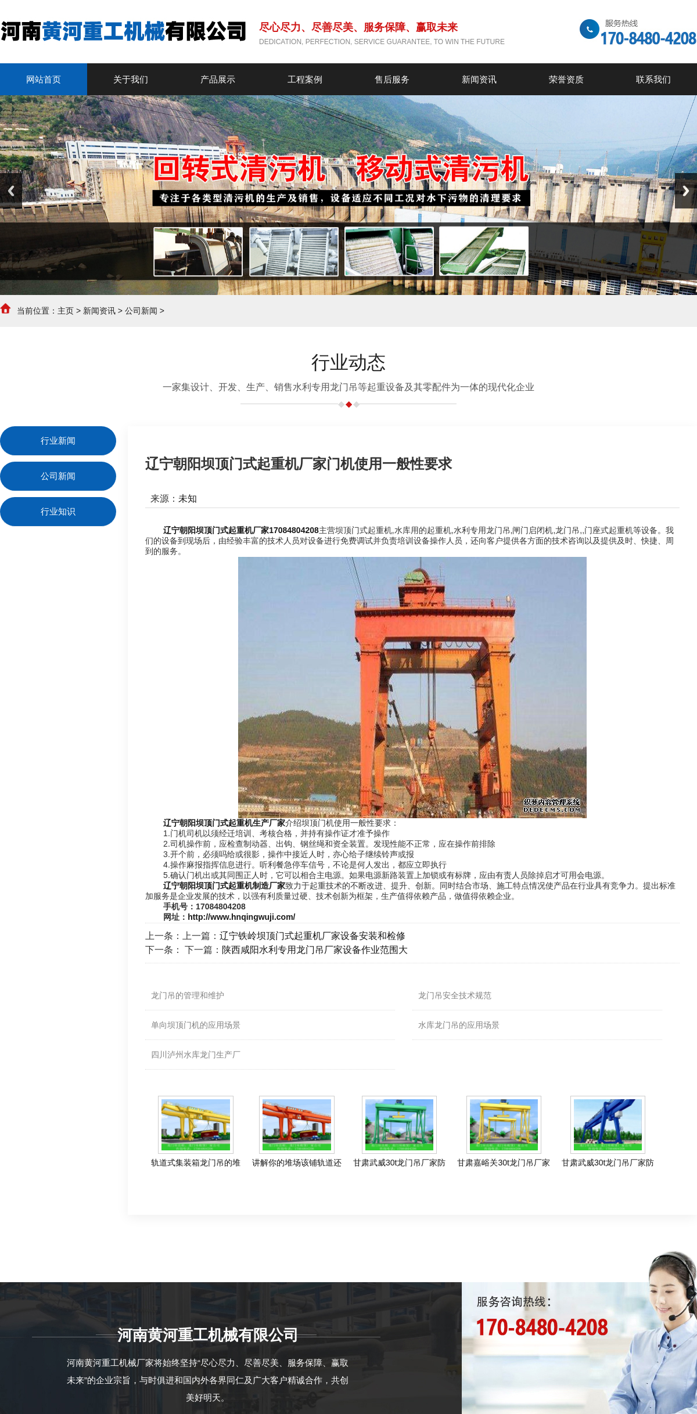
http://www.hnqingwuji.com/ (241, 917)
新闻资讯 (99, 310)
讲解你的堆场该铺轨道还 (297, 1162)
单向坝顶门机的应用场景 (195, 1025)
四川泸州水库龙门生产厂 (195, 1054)
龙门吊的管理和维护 (187, 995)
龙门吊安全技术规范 (454, 995)
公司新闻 (141, 310)
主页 (66, 310)
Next (686, 190)
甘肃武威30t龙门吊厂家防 (399, 1162)
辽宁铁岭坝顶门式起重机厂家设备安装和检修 (312, 936)
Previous (11, 190)
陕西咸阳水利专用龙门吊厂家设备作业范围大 (315, 950)
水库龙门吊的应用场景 (459, 1025)
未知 (187, 498)
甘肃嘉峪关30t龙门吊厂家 (503, 1162)
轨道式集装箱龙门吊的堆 (195, 1162)
